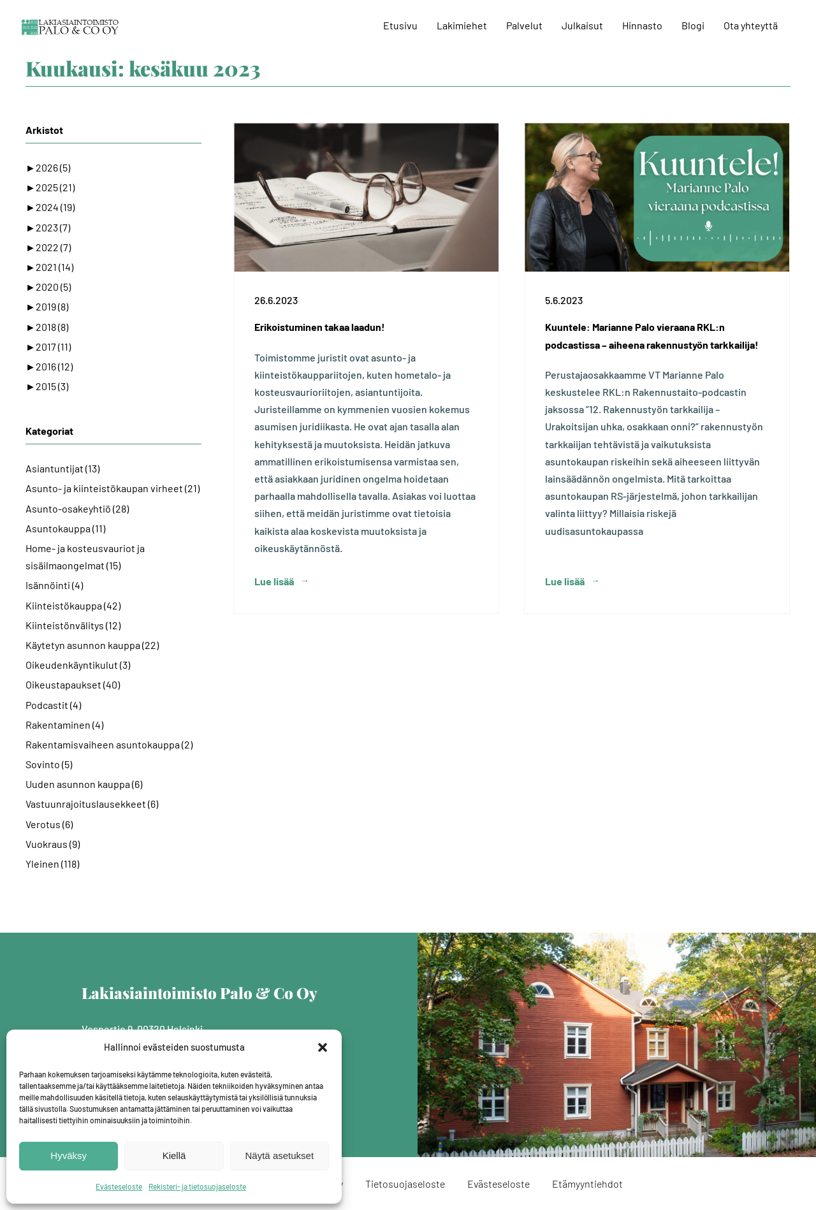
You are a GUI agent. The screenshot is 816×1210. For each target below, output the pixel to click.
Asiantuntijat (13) (62, 468)
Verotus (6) (49, 824)
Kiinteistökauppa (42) (73, 605)
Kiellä (174, 1155)
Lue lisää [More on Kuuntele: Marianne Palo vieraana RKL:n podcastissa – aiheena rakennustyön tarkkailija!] (565, 581)
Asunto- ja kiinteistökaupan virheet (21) (113, 488)
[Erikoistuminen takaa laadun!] (366, 197)
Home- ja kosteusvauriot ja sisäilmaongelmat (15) (85, 556)
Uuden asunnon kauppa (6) (84, 784)
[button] (322, 1047)
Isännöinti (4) (54, 585)
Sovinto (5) (49, 764)
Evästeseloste (119, 1186)
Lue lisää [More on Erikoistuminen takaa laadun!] (274, 581)
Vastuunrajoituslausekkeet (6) (92, 804)
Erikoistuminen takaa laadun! (319, 327)
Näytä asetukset (279, 1155)
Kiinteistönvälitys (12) (73, 625)
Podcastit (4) (53, 705)
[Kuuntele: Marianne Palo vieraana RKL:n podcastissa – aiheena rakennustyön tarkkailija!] (657, 197)
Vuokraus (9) (53, 844)
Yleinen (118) (52, 863)
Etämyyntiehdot (587, 1183)
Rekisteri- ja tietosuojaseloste (197, 1186)
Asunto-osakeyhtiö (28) (77, 508)
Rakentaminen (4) (64, 724)
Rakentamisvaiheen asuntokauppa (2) (109, 744)
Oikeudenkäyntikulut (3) (78, 665)
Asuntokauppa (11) (65, 528)
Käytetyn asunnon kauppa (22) (92, 645)
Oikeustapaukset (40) (73, 684)
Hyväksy (68, 1155)
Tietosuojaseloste (405, 1183)
